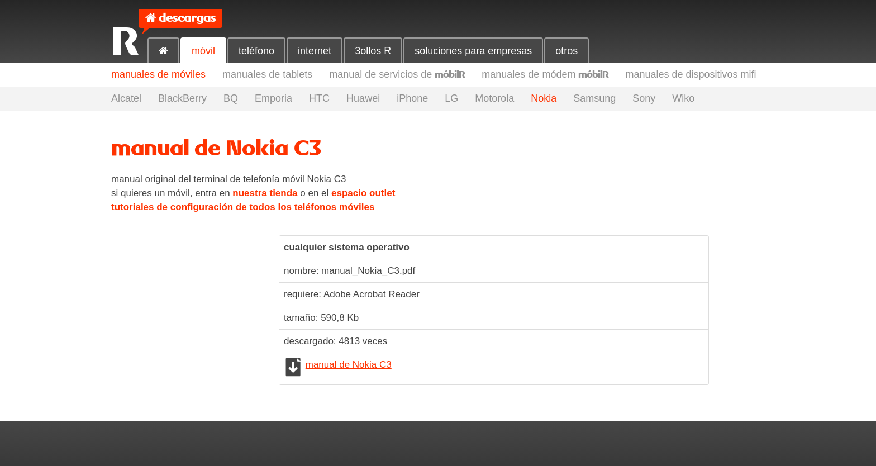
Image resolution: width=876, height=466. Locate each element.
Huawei (363, 98)
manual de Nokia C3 (349, 364)
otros (566, 50)
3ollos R (373, 50)
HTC (319, 98)
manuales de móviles (158, 74)
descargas (187, 18)
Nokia (543, 98)
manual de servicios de (397, 74)
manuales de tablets (267, 74)
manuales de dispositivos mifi (690, 74)
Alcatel (126, 98)
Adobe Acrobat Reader (371, 294)
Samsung (594, 98)
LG (451, 98)
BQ (230, 98)
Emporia (273, 98)
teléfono (256, 50)
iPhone (412, 98)
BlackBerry (182, 98)
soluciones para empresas (473, 50)
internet (314, 50)
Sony (643, 98)
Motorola (494, 98)
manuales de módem (545, 74)
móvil (203, 50)
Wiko (683, 98)
